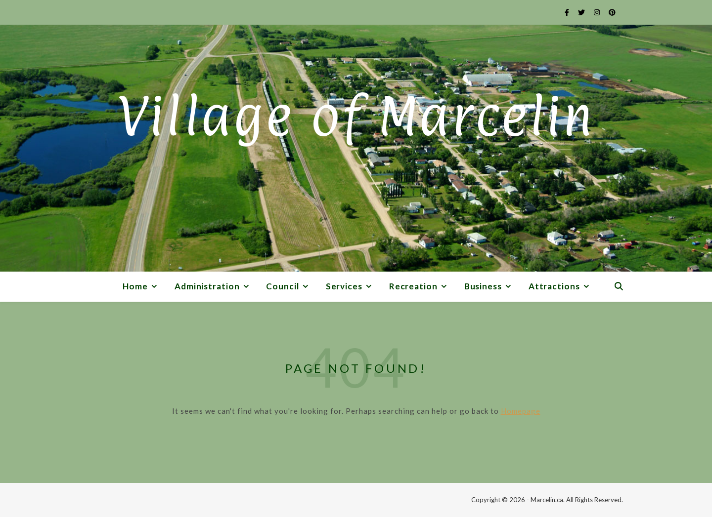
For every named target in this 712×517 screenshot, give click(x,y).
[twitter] (582, 12)
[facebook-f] (568, 12)
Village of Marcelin (356, 116)
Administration (207, 286)
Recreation (413, 286)
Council (282, 286)
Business (483, 286)
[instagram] (597, 12)
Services (344, 286)
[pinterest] (612, 12)
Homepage (520, 410)
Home (135, 286)
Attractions (554, 286)
